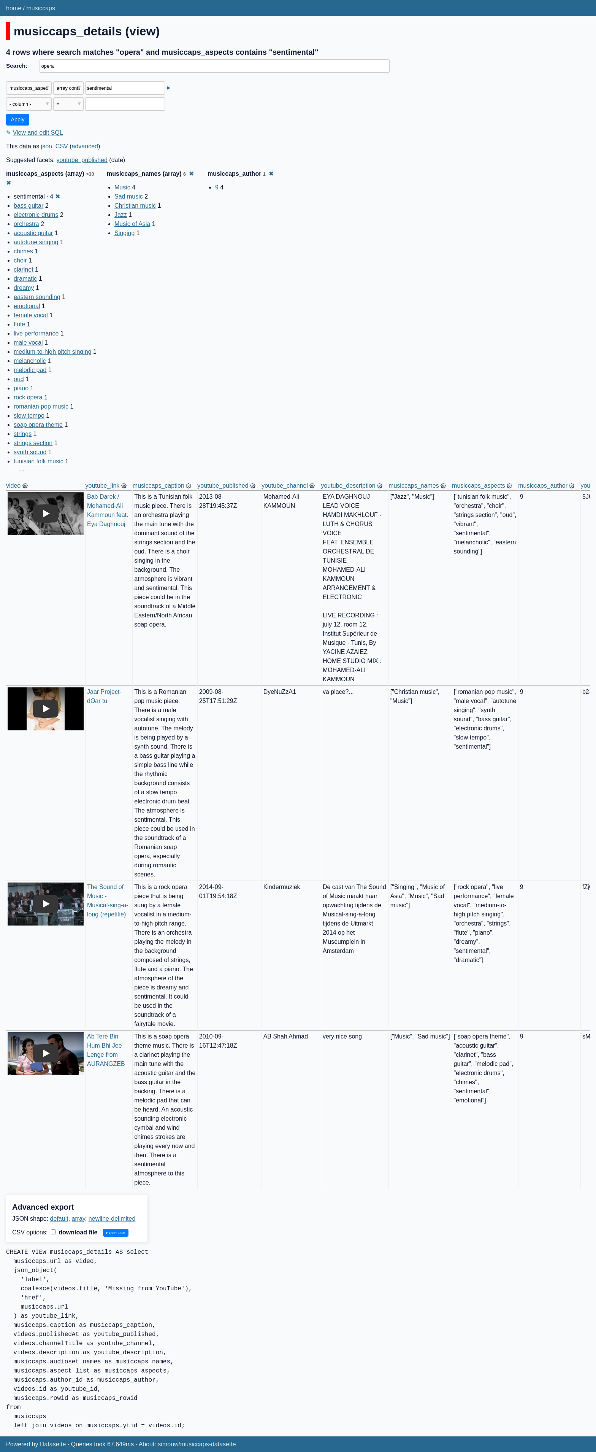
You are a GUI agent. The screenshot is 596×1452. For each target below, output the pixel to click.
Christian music (135, 205)
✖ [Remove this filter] (168, 88)
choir (20, 260)
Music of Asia (132, 224)
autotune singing (36, 242)
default (59, 1218)
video (13, 485)
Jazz (120, 215)
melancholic (30, 361)
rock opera (28, 397)
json (46, 146)
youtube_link (103, 485)
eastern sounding (37, 297)
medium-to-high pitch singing (53, 351)
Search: (16, 65)
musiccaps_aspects (478, 485)
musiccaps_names (413, 485)
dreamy (24, 288)
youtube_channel (285, 485)
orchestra (26, 224)
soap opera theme (38, 424)
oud (19, 379)
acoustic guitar (33, 233)
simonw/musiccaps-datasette (197, 1444)
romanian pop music (41, 406)
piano (21, 388)
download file (74, 1232)
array (78, 1218)
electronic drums (36, 215)
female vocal (31, 315)
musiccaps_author (542, 485)
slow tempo (29, 415)
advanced (85, 146)
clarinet (23, 269)
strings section (33, 443)
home (13, 8)
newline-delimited (112, 1218)
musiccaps (40, 8)
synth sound (30, 452)
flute (19, 324)
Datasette (53, 1444)
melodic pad (30, 370)
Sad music (128, 196)
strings (23, 434)
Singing (124, 233)
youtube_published (82, 160)
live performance (36, 333)
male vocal (28, 342)
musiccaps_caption (158, 485)
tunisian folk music (38, 461)
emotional (27, 306)
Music (122, 187)
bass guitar (28, 205)
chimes (23, 251)
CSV (61, 146)
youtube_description (348, 485)
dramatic (25, 278)
